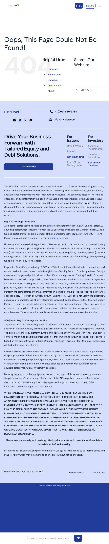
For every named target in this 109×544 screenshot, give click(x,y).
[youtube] (31, 120)
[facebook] (14, 120)
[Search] (77, 90)
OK (78, 538)
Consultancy (54, 85)
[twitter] (25, 120)
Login (79, 6)
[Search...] (89, 90)
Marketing (53, 79)
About (51, 90)
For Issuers (53, 68)
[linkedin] (20, 120)
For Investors (54, 74)
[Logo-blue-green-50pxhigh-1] (14, 5)
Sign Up (90, 6)
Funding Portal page (57, 237)
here (48, 248)
